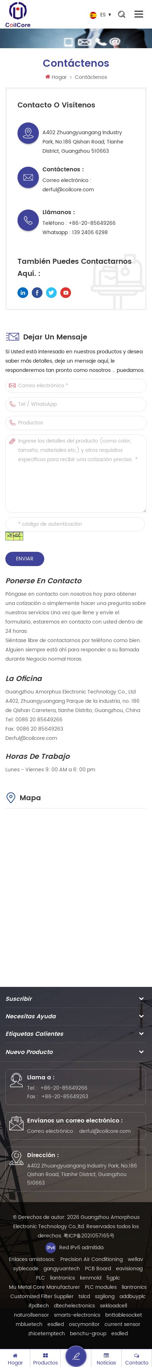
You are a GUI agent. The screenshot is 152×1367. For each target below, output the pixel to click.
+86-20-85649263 (64, 1097)
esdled (55, 1324)
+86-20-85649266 (92, 223)
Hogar (56, 77)
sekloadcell (113, 1306)
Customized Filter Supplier (42, 1296)
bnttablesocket (123, 1315)
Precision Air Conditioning (91, 1259)
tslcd (84, 1296)
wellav (135, 1259)
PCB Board (98, 1269)
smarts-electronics (77, 1315)
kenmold (90, 1278)
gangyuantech (62, 1269)
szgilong (105, 1296)
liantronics (62, 1278)
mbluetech (29, 1324)
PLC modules (101, 1287)
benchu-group (88, 1334)
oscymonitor (84, 1324)
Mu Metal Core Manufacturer (44, 1287)
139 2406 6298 (90, 232)
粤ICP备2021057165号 (89, 1236)
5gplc (113, 1278)
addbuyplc (133, 1296)
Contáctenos (91, 77)
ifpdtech (39, 1306)
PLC (40, 1278)
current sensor (122, 1324)
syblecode (26, 1269)
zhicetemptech (46, 1334)
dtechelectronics (74, 1306)
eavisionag (129, 1269)
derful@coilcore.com (68, 190)
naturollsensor (31, 1315)
